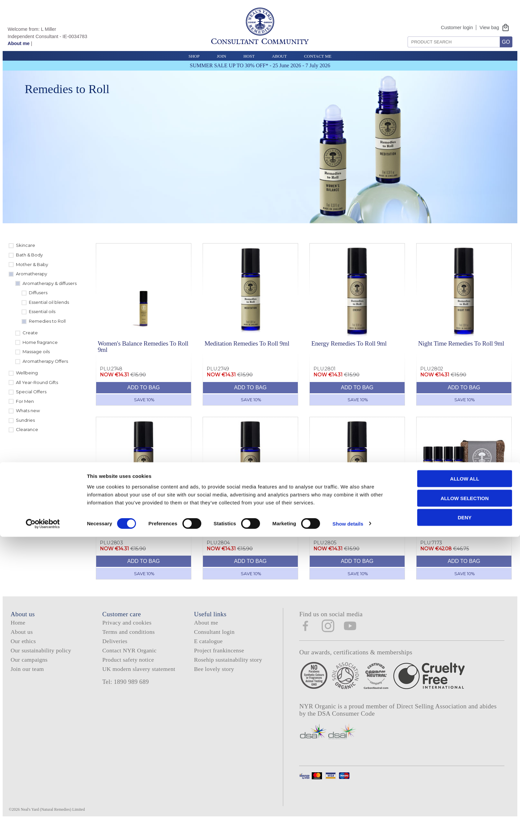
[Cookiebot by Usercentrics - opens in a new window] (43, 810)
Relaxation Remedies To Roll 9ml (353, 517)
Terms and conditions (128, 632)
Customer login (457, 27)
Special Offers (31, 391)
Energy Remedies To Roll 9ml (349, 343)
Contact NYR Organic (129, 650)
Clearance (27, 429)
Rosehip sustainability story (228, 659)
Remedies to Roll (47, 321)
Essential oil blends (49, 302)
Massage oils (36, 351)
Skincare (25, 245)
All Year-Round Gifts (37, 382)
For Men (25, 401)
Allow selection (465, 784)
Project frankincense (219, 650)
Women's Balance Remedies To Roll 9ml (143, 346)
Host (249, 56)
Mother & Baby (32, 264)
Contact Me (318, 56)
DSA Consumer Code (346, 713)
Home (18, 622)
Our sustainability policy (41, 650)
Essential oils (42, 311)
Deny (465, 803)
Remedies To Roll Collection (454, 517)
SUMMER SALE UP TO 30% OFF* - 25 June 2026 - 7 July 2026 (260, 65)
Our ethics (23, 641)
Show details (348, 810)
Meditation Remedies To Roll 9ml (247, 343)
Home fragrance (40, 342)
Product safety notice (128, 659)
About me (19, 43)
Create (30, 332)
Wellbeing (27, 372)
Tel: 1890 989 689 (125, 682)
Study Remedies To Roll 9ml (241, 517)
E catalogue (208, 641)
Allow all (464, 765)
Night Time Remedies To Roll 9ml (461, 343)
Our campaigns (29, 659)
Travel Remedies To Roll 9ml (134, 517)
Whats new (28, 410)
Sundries (25, 420)
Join (221, 56)
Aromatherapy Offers (45, 361)
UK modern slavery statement (138, 669)
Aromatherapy (31, 273)
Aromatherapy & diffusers (50, 283)
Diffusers (38, 292)
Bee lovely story (214, 669)
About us (22, 632)
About (279, 56)
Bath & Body (29, 254)
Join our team (27, 669)
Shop (193, 56)
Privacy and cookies (126, 622)
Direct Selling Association (433, 706)
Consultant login (214, 632)
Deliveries (114, 641)
